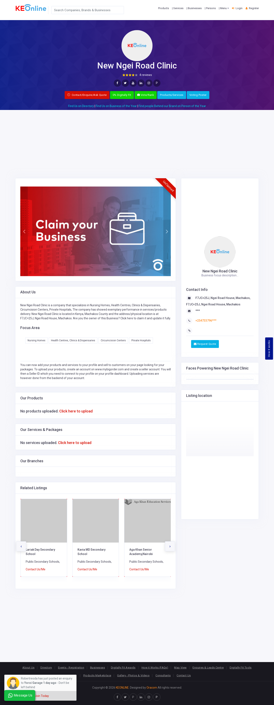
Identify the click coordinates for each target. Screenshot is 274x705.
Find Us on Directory (81, 106)
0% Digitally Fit (122, 94)
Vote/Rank (145, 94)
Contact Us (184, 675)
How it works (269, 348)
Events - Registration (71, 667)
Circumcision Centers (113, 340)
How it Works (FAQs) (155, 667)
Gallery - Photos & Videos (133, 675)
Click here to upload (76, 411)
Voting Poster (198, 94)
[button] (24, 231)
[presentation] (21, 546)
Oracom (152, 687)
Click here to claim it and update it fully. (145, 318)
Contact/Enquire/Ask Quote (87, 94)
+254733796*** (205, 320)
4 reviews (145, 75)
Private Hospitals (141, 340)
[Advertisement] (137, 139)
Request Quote (205, 343)
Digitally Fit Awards (123, 667)
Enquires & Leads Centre (208, 667)
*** (197, 310)
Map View (180, 667)
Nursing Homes (36, 340)
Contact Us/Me (35, 569)
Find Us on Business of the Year (116, 106)
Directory (46, 667)
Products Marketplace (97, 675)
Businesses (97, 667)
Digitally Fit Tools (240, 667)
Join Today (42, 696)
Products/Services (171, 94)
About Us (28, 667)
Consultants (163, 675)
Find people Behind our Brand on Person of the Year (172, 106)
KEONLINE (122, 687)
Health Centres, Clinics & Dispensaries (73, 340)
